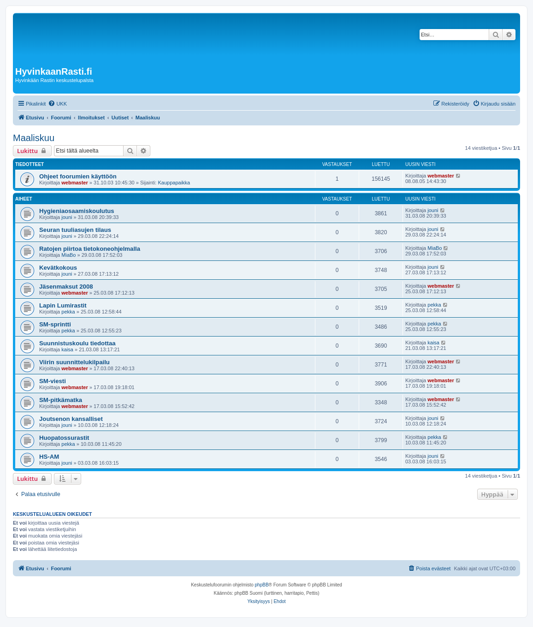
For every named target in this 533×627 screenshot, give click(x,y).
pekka (68, 311)
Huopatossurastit (64, 437)
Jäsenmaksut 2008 (66, 286)
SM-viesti (52, 381)
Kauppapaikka (174, 182)
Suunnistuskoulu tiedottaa (77, 343)
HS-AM (49, 456)
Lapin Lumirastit (63, 305)
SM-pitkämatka (60, 399)
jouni (66, 217)
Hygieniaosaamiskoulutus (76, 210)
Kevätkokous (58, 267)
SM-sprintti (55, 324)
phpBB (262, 584)
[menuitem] (57, 103)
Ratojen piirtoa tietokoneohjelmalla (89, 248)
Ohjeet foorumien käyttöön (78, 176)
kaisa (67, 349)
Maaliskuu (33, 138)
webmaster (74, 182)
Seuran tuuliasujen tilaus (75, 229)
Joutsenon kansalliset (71, 418)
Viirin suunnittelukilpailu (74, 362)
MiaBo (68, 255)
